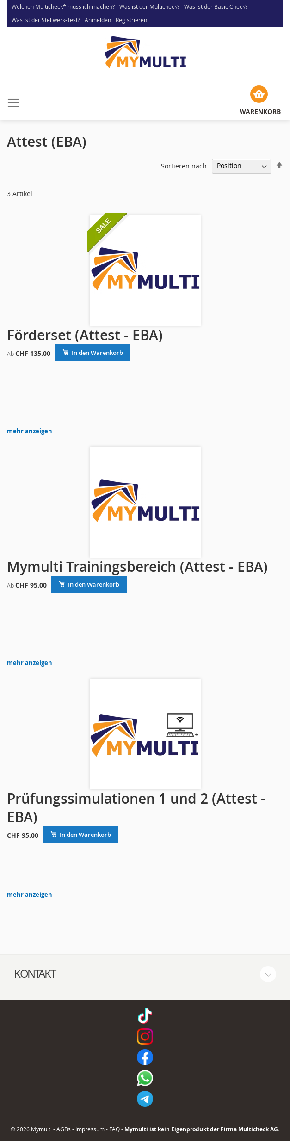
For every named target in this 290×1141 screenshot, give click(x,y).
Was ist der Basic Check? (215, 6)
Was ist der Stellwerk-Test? (46, 20)
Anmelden (98, 20)
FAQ (114, 1129)
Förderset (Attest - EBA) (85, 335)
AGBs (63, 1129)
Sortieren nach (184, 165)
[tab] (145, 974)
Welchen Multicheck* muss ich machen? (63, 6)
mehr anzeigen (29, 431)
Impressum (90, 1129)
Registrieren (131, 20)
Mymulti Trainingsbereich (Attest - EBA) (137, 567)
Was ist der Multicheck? (149, 6)
